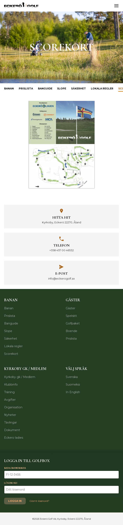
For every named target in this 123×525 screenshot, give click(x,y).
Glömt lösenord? (39, 500)
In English (73, 392)
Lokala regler (102, 88)
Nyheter (10, 415)
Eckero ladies (13, 437)
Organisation (13, 407)
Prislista (26, 88)
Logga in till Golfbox (27, 461)
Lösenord (10, 483)
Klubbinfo (11, 384)
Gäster (70, 308)
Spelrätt (71, 316)
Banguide (45, 88)
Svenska (72, 377)
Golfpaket (73, 323)
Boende (71, 331)
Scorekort (11, 354)
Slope (61, 88)
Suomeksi (73, 384)
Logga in (15, 500)
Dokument (12, 430)
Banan (9, 88)
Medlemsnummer (15, 468)
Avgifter (10, 400)
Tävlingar (10, 422)
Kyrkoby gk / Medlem (19, 377)
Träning (9, 392)
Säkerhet (78, 88)
